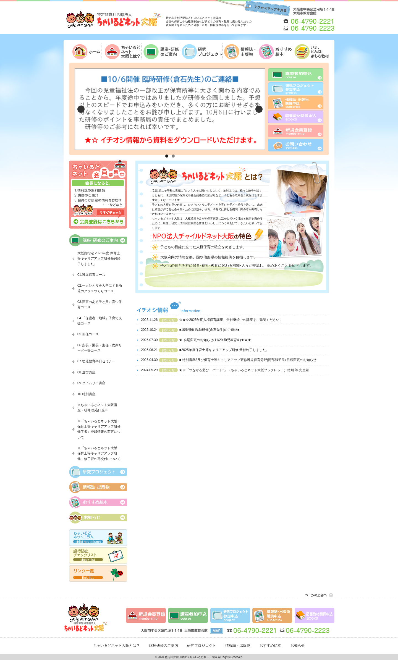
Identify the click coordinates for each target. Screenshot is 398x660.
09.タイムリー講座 (91, 383)
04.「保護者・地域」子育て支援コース (99, 320)
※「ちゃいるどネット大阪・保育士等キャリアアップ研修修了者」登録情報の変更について (99, 429)
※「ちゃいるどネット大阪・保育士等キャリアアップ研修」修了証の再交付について (99, 453)
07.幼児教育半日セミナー (96, 361)
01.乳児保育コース (91, 275)
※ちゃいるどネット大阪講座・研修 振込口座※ (97, 407)
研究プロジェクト (201, 645)
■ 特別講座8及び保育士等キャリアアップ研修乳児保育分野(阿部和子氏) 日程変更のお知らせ (247, 360)
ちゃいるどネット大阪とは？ (116, 645)
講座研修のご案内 (163, 645)
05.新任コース (88, 334)
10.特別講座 (86, 394)
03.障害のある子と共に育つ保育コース (99, 304)
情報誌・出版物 (237, 645)
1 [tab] (166, 156)
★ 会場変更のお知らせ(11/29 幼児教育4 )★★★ (215, 340)
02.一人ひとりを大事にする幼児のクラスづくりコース (99, 288)
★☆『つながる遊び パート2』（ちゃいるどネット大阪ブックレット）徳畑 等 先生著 (244, 370)
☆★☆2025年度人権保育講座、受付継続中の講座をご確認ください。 (231, 320)
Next (259, 109)
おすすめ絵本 (270, 645)
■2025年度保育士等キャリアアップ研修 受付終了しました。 (224, 350)
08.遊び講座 (86, 372)
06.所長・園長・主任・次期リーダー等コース (99, 347)
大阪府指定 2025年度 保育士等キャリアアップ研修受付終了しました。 (99, 258)
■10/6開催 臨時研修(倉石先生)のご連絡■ (209, 330)
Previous (81, 109)
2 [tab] (173, 156)
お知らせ (297, 645)
